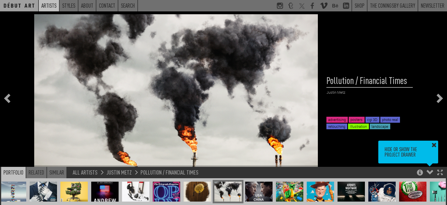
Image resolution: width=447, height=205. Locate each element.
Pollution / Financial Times (169, 172)
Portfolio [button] (13, 172)
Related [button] (36, 172)
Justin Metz (119, 172)
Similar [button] (56, 172)
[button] (440, 173)
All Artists (85, 172)
